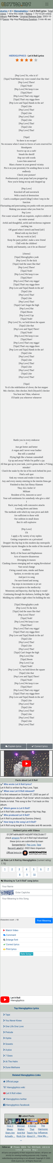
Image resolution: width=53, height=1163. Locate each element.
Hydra (7, 1038)
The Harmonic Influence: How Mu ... (42, 1128)
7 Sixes (8, 1055)
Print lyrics (10, 949)
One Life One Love (13, 1026)
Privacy (17, 1147)
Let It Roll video (12, 1093)
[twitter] (11, 1147)
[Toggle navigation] (47, 4)
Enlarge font (10, 939)
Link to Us (46, 1147)
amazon (16, 838)
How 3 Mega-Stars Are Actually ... (10, 1129)
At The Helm (10, 1061)
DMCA (23, 1147)
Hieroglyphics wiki (14, 1087)
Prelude (8, 1032)
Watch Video (10, 930)
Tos (29, 1147)
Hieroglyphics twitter (15, 1099)
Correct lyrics (40, 746)
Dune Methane (11, 1067)
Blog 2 (35, 1150)
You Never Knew (12, 1020)
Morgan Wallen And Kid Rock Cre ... (21, 1130)
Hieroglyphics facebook (16, 1105)
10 (34, 874)
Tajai (38, 844)
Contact (19, 1150)
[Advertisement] (26, 37)
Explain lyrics (13, 746)
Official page (11, 1081)
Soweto (8, 1044)
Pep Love (31, 844)
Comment (9, 935)
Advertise (27, 1150)
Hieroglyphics (21, 11)
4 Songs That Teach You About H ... (32, 1129)
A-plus (7, 1049)
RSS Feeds (36, 1147)
